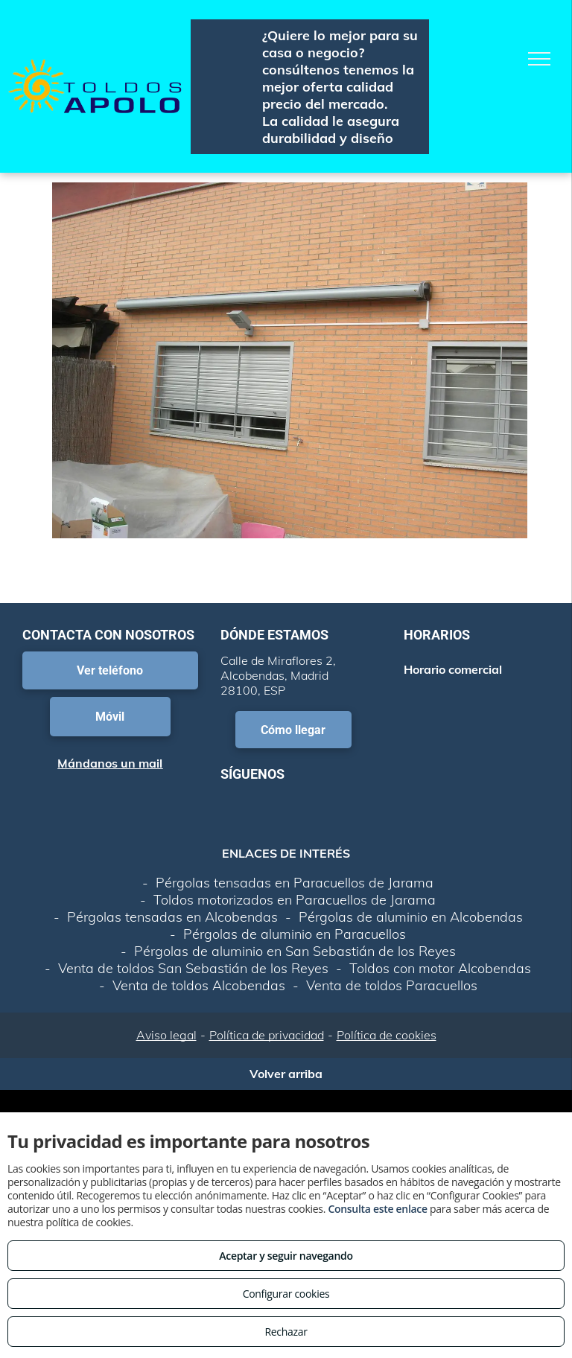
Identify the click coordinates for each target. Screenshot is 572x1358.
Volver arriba (286, 1073)
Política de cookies (386, 1034)
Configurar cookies (286, 1294)
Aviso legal (166, 1034)
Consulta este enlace (377, 1209)
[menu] (539, 58)
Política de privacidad (266, 1034)
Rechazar (285, 1331)
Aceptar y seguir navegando (285, 1256)
